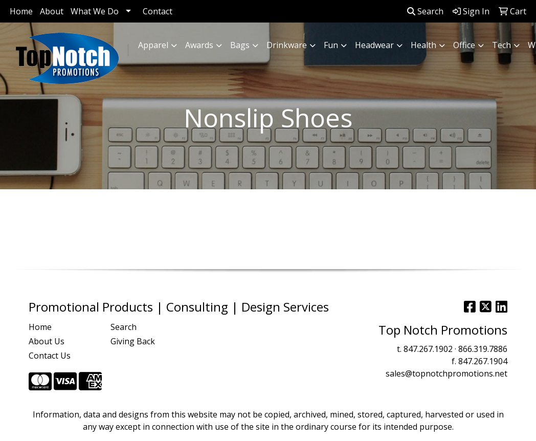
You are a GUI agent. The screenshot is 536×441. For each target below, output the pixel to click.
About (51, 11)
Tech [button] (501, 45)
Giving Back (132, 341)
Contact (157, 11)
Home (21, 11)
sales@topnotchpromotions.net (446, 373)
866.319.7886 (482, 349)
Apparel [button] (153, 45)
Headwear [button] (374, 45)
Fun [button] (331, 45)
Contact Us (50, 355)
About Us (46, 341)
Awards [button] (199, 45)
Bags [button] (240, 45)
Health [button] (423, 45)
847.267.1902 (428, 349)
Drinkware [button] (286, 45)
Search (425, 11)
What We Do (95, 11)
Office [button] (464, 45)
